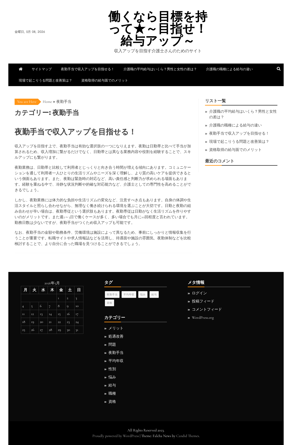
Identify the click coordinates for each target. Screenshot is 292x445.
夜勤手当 (112, 294)
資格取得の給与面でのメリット (104, 80)
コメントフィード (207, 309)
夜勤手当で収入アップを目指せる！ (87, 69)
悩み (143, 294)
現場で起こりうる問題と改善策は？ (45, 80)
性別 (112, 369)
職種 (112, 393)
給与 (154, 294)
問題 (112, 344)
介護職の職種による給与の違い (229, 69)
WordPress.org (203, 317)
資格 (109, 302)
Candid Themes (187, 436)
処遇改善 (115, 336)
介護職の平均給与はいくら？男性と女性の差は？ (160, 69)
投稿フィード (203, 301)
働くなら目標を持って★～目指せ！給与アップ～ (158, 28)
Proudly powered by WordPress (116, 436)
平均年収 (128, 294)
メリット (115, 328)
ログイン (199, 293)
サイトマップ (42, 69)
